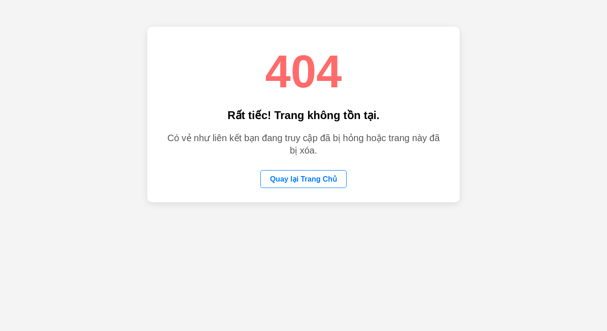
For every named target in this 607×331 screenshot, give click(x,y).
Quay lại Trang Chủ (303, 179)
